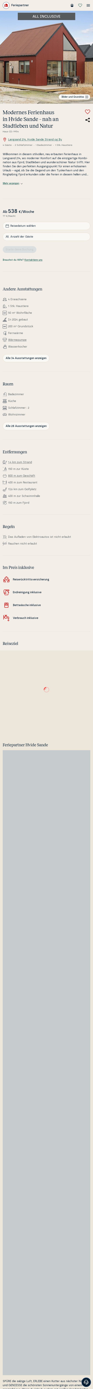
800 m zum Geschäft (21, 475)
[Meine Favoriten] (80, 5)
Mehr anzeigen (13, 183)
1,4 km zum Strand (20, 462)
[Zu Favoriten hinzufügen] (87, 112)
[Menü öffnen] (88, 5)
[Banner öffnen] (86, 1382)
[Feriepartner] (16, 5)
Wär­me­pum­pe (17, 340)
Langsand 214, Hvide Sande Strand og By (32, 140)
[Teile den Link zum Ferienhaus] (87, 120)
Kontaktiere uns (33, 260)
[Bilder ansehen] (46, 57)
